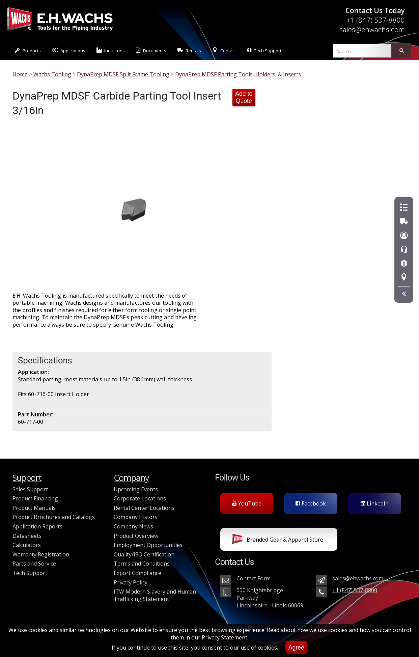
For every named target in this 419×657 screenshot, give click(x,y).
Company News (133, 526)
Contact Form (253, 578)
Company (131, 478)
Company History (136, 517)
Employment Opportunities (148, 545)
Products (28, 50)
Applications (68, 50)
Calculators (26, 545)
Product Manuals (34, 508)
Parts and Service (34, 563)
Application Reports (37, 526)
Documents (151, 50)
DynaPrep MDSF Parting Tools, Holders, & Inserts (238, 74)
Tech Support (264, 50)
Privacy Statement (224, 637)
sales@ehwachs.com (372, 29)
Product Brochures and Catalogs (53, 517)
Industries (110, 50)
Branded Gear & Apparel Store (277, 540)
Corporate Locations (140, 498)
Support (26, 478)
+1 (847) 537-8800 (375, 20)
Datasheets (26, 536)
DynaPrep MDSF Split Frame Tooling (123, 74)
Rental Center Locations (144, 508)
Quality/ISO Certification (144, 554)
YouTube (246, 503)
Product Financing (35, 498)
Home (20, 74)
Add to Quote (243, 97)
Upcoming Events (136, 489)
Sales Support (30, 489)
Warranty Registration (40, 554)
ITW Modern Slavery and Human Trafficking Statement (155, 595)
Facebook (311, 503)
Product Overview (136, 536)
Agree (296, 647)
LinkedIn (375, 503)
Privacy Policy (130, 582)
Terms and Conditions (142, 563)
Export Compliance (137, 573)
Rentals (189, 50)
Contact (224, 50)
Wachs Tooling (52, 74)
